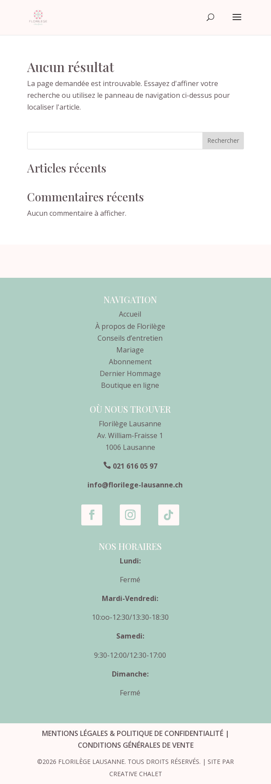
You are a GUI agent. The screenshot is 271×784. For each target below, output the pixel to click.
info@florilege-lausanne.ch (135, 485)
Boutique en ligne (130, 385)
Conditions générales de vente (136, 745)
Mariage (130, 350)
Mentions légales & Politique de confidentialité (132, 733)
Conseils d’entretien (130, 338)
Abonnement (130, 361)
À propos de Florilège (130, 326)
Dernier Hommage (130, 373)
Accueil (130, 314)
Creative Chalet (135, 774)
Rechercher (223, 140)
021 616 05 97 (135, 466)
